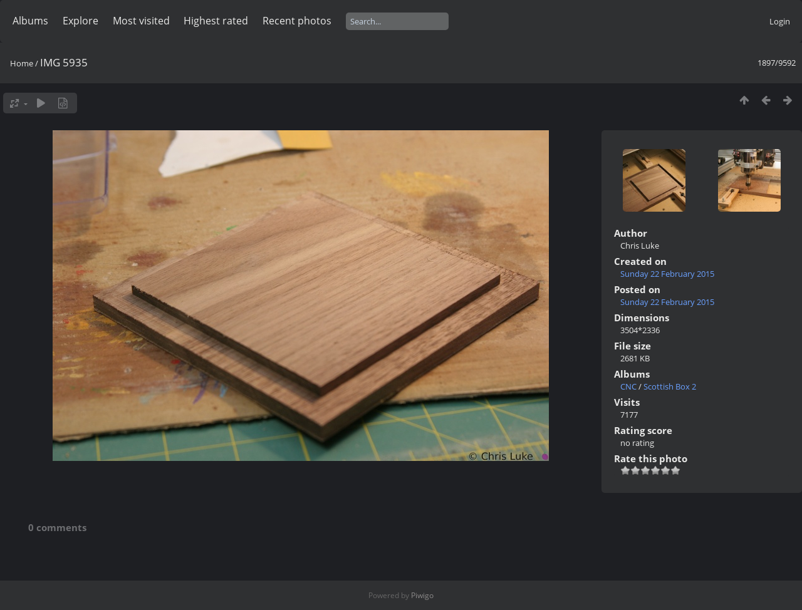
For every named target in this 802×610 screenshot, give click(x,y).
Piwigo (422, 595)
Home (21, 63)
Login (779, 21)
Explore (80, 21)
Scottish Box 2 (669, 386)
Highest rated (216, 21)
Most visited (141, 21)
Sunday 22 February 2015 (667, 273)
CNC (628, 386)
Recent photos (297, 21)
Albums (30, 21)
